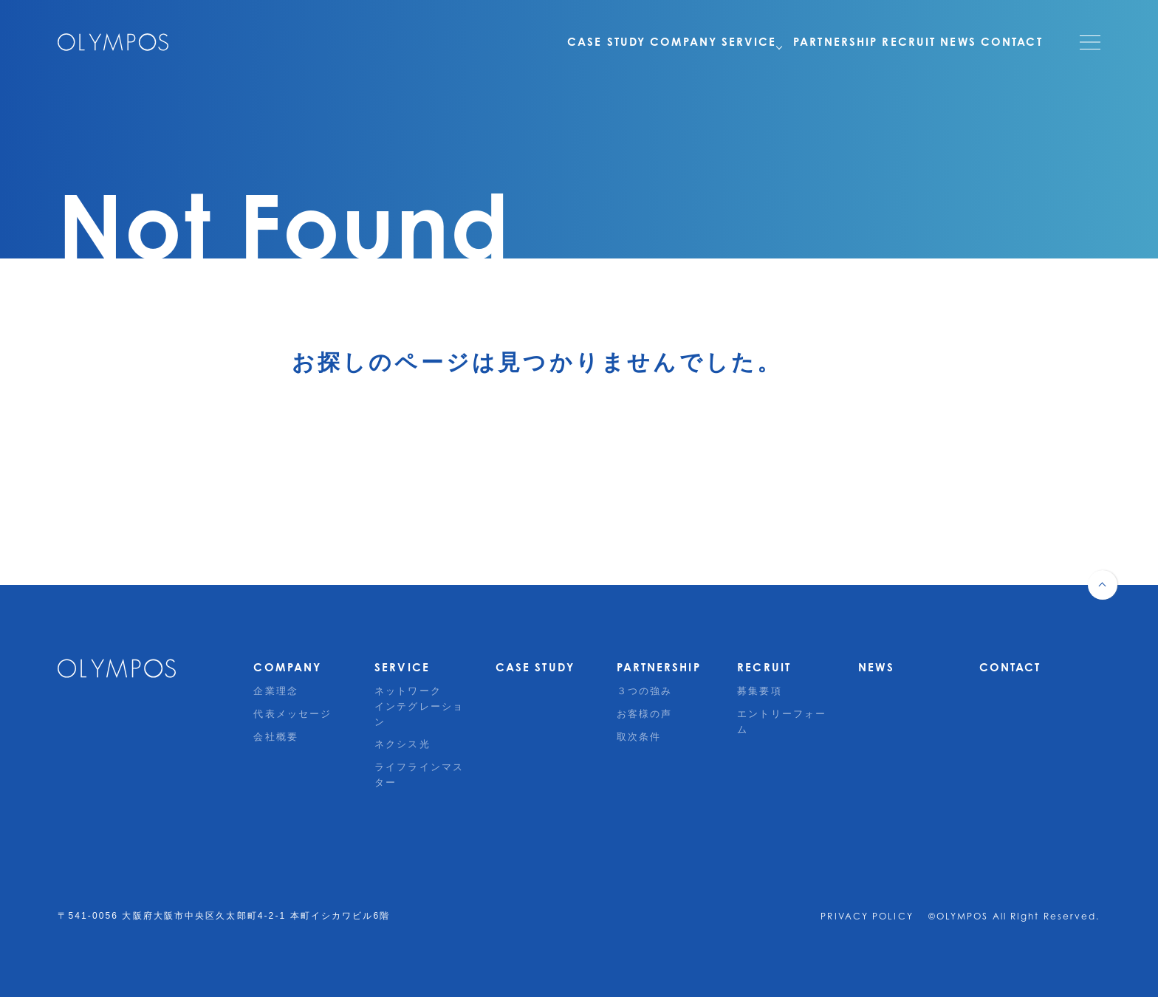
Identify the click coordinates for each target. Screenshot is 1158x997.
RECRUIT (888, 42)
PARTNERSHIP (804, 42)
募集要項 (759, 690)
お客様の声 (645, 713)
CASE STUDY (542, 42)
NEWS (948, 42)
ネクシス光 (402, 744)
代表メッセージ (292, 713)
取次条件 (639, 736)
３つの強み (645, 690)
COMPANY (631, 42)
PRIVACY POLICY (866, 916)
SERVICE (713, 42)
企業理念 (275, 690)
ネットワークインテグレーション (419, 706)
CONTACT (1012, 42)
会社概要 (275, 736)
